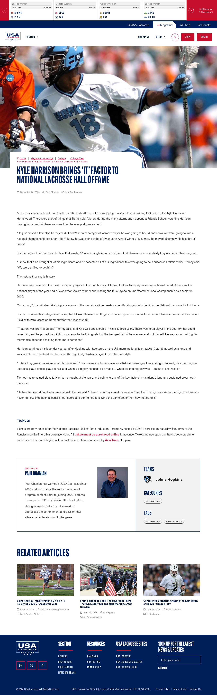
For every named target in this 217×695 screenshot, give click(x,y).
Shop (185, 25)
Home (23, 158)
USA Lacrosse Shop (126, 667)
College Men (77, 158)
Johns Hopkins (174, 521)
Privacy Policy (162, 688)
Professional (65, 667)
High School (65, 662)
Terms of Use (179, 688)
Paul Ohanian (36, 474)
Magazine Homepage (42, 158)
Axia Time (111, 440)
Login (204, 37)
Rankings (143, 37)
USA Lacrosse (138, 25)
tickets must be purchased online (97, 434)
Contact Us (93, 662)
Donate (204, 25)
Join (187, 37)
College (62, 158)
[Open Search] (175, 37)
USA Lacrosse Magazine (129, 662)
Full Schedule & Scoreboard (206, 10)
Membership (94, 667)
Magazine (164, 25)
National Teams (67, 672)
